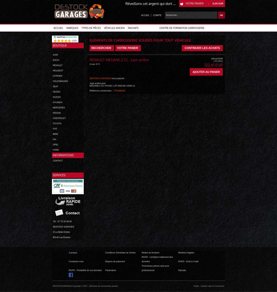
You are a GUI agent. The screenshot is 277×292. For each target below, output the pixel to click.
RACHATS (133, 27)
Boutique (60, 45)
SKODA (56, 92)
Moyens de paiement (115, 261)
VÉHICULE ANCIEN (114, 27)
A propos (73, 252)
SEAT (55, 86)
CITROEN (57, 76)
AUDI (55, 55)
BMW (55, 134)
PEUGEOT (58, 70)
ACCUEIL (58, 27)
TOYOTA (57, 123)
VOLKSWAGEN (60, 81)
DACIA (56, 60)
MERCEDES (59, 107)
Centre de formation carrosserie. (182, 27)
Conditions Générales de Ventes (120, 252)
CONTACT (58, 160)
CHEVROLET (59, 118)
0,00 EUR (218, 3)
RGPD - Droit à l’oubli (188, 261)
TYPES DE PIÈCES (91, 27)
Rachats (182, 270)
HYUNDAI (57, 102)
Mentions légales (186, 252)
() (74, 40)
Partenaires (110, 270)
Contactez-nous (76, 261)
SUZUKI (57, 97)
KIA (54, 139)
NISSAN (57, 113)
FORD (56, 150)
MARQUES (72, 27)
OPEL (55, 144)
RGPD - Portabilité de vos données (85, 270)
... (54, 166)
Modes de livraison (150, 252)
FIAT (55, 129)
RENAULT (58, 65)
